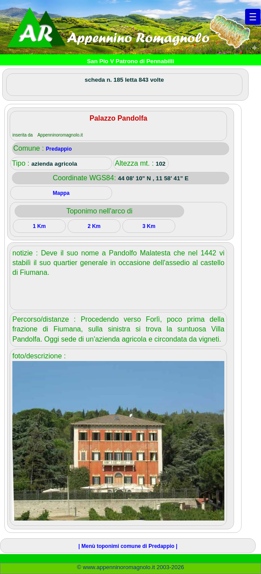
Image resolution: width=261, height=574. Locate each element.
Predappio (59, 149)
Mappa (61, 193)
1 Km (39, 226)
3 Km (148, 226)
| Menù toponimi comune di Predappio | (128, 546)
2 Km (93, 226)
